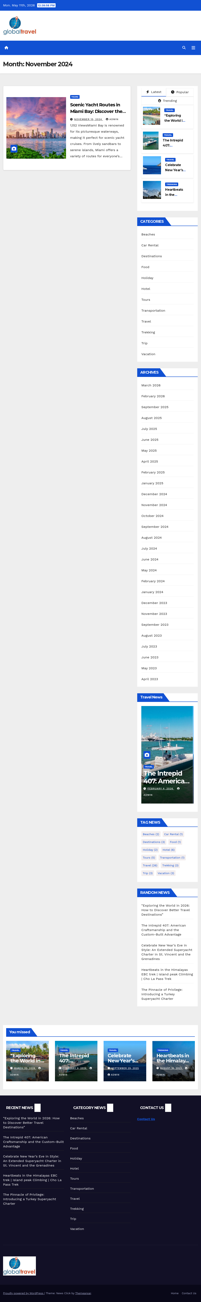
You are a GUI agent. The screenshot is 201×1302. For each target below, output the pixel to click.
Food (145, 267)
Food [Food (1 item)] (175, 842)
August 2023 (151, 635)
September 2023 (154, 625)
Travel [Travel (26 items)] (150, 865)
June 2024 (149, 559)
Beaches (148, 234)
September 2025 (154, 407)
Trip (144, 343)
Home (174, 1293)
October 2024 (152, 516)
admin (112, 119)
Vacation (148, 354)
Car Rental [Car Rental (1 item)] (173, 834)
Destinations (151, 256)
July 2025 (149, 429)
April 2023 (149, 679)
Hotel (145, 289)
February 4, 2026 (161, 788)
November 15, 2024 (88, 119)
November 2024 (154, 505)
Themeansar (83, 1293)
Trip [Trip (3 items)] (148, 873)
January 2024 (152, 592)
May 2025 (149, 450)
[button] (184, 48)
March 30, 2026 (25, 1068)
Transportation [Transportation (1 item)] (172, 857)
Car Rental (150, 245)
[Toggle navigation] (193, 48)
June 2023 (149, 657)
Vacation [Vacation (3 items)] (166, 873)
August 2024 (151, 538)
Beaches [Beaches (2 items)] (151, 834)
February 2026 (153, 396)
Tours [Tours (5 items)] (149, 857)
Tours (74, 97)
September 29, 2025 (125, 1068)
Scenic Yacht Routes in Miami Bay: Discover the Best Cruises (96, 111)
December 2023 (154, 603)
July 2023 (149, 646)
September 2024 (154, 527)
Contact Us (146, 1119)
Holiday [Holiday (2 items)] (150, 849)
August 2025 (151, 418)
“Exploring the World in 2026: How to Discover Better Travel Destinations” (165, 910)
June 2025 (149, 440)
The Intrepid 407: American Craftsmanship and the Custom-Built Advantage (163, 929)
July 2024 (149, 548)
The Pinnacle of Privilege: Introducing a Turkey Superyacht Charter (162, 994)
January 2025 (152, 483)
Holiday (147, 278)
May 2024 (149, 570)
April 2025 (149, 461)
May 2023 (149, 668)
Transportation (153, 310)
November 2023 (154, 614)
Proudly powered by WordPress (23, 1293)
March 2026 (151, 385)
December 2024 (154, 494)
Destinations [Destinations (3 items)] (154, 842)
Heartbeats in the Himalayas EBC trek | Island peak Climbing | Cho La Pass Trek (167, 974)
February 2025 (153, 472)
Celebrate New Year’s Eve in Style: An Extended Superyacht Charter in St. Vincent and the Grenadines (32, 1160)
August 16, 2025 (171, 1068)
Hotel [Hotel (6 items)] (169, 849)
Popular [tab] (180, 92)
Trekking (171, 184)
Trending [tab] (167, 101)
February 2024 (153, 581)
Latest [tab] (153, 92)
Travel (170, 110)
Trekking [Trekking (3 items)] (170, 865)
